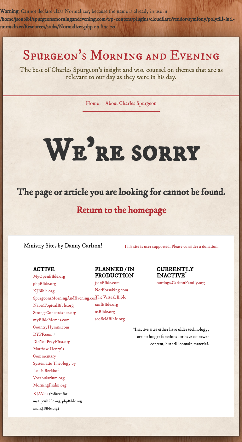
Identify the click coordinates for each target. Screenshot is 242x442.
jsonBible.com (107, 283)
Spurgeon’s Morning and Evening (121, 55)
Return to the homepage (121, 210)
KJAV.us (40, 394)
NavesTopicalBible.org (53, 305)
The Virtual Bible (110, 297)
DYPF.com (43, 334)
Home (92, 103)
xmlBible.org (106, 304)
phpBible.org (44, 284)
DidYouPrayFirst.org (51, 342)
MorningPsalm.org (49, 385)
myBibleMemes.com (51, 320)
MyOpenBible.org (49, 276)
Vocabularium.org (49, 378)
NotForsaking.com (111, 290)
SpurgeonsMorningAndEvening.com (65, 298)
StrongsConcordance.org (54, 313)
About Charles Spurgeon (131, 103)
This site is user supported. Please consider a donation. (171, 246)
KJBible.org (44, 291)
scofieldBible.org (110, 319)
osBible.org (105, 312)
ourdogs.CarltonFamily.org (181, 283)
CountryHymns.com (51, 327)
